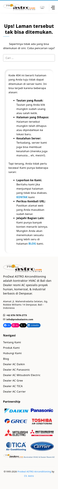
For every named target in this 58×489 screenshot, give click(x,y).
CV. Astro (29, 475)
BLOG (32, 243)
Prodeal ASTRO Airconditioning (34, 471)
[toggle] (52, 7)
